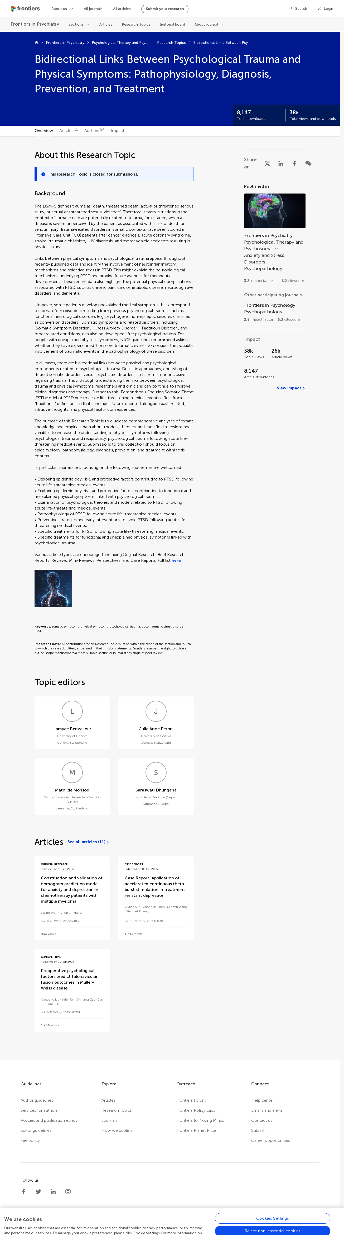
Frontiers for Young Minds (200, 1120)
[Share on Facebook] (294, 163)
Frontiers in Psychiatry (65, 42)
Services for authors (39, 1110)
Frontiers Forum (191, 1100)
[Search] (298, 8)
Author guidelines (37, 1100)
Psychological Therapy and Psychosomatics (121, 42)
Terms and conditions (167, 1227)
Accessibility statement (214, 1227)
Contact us (261, 1120)
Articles (105, 24)
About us (59, 9)
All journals (93, 9)
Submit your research (165, 9)
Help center (262, 1100)
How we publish (116, 1130)
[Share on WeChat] (308, 163)
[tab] (44, 131)
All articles (122, 9)
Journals (109, 1120)
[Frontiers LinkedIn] (53, 1192)
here (176, 560)
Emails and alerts (267, 1110)
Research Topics (136, 24)
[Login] (325, 8)
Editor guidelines (36, 1130)
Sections (76, 24)
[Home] (36, 42)
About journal (206, 24)
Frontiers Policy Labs (195, 1110)
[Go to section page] (275, 235)
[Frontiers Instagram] (68, 1192)
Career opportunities (270, 1140)
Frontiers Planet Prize (196, 1130)
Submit (258, 1130)
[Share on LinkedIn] (281, 163)
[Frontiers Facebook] (24, 1192)
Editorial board (172, 24)
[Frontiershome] (26, 9)
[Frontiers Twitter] (38, 1192)
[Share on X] (267, 163)
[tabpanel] (170, 597)
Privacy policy (128, 1227)
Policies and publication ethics (49, 1120)
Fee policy (30, 1140)
